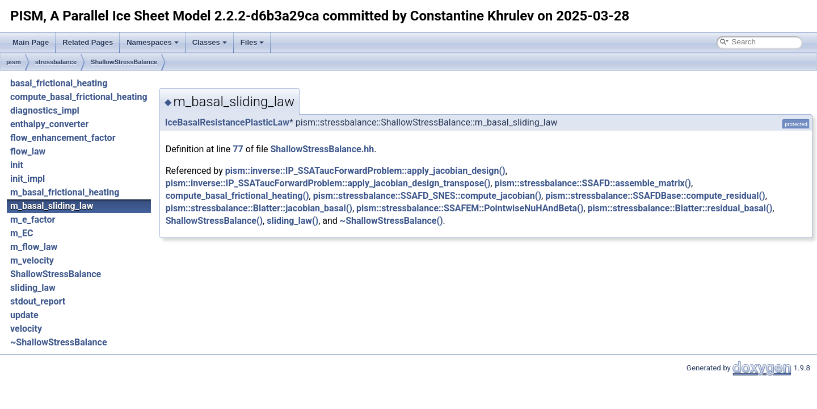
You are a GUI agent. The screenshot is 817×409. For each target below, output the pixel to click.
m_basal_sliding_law (51, 206)
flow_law (27, 151)
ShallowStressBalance (124, 62)
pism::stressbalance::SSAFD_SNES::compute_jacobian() (427, 195)
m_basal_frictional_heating (64, 192)
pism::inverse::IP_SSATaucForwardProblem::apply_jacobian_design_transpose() (328, 183)
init (16, 165)
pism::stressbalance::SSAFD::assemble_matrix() (592, 183)
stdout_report (37, 301)
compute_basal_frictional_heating (79, 96)
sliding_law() (292, 220)
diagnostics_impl (44, 110)
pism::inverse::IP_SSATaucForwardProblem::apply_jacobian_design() (365, 170)
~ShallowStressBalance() (391, 220)
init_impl (27, 178)
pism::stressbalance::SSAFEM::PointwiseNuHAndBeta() (469, 208)
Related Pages (87, 42)
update (24, 315)
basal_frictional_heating (58, 83)
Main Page (30, 42)
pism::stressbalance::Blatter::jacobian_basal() (259, 208)
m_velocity (32, 260)
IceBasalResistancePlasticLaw (227, 122)
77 (238, 149)
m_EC (21, 233)
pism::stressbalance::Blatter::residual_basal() (679, 208)
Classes (209, 42)
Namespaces (153, 42)
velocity (26, 328)
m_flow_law (33, 246)
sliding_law (33, 287)
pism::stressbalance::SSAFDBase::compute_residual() (655, 195)
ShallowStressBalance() (214, 220)
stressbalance (56, 62)
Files (252, 42)
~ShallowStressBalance (58, 342)
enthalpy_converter (49, 124)
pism (13, 62)
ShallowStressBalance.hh (322, 149)
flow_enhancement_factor (63, 137)
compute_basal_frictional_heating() (237, 195)
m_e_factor (32, 219)
